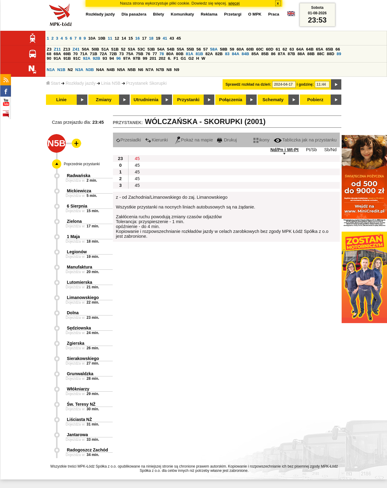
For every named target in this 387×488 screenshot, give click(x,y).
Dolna (73, 312)
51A (105, 49)
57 (205, 49)
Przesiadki (128, 139)
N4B (111, 69)
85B (265, 54)
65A (319, 49)
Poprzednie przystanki (82, 164)
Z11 (57, 49)
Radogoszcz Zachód (87, 449)
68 (49, 54)
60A (240, 49)
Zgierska (76, 343)
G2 (191, 58)
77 (155, 54)
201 (153, 58)
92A (86, 58)
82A (209, 54)
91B (67, 58)
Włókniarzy (78, 388)
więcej (234, 3)
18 (151, 38)
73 (121, 54)
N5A (121, 69)
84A (235, 54)
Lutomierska (79, 282)
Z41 (75, 49)
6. (169, 58)
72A (103, 54)
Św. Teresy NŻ (81, 404)
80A (170, 54)
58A (213, 49)
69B (67, 54)
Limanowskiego (83, 297)
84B (245, 54)
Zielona (74, 221)
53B (151, 49)
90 (49, 58)
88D (330, 54)
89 (339, 54)
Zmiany (103, 99)
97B (136, 58)
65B (329, 49)
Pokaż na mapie (194, 139)
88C (320, 54)
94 (111, 58)
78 (161, 54)
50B (95, 49)
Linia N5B (111, 83)
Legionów (77, 251)
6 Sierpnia (77, 206)
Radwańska (78, 175)
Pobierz (315, 99)
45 (178, 38)
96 (118, 58)
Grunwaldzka (80, 373)
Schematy (272, 99)
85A (255, 54)
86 (273, 54)
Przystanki (188, 99)
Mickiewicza (79, 190)
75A (129, 54)
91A (57, 58)
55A (180, 49)
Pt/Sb (311, 149)
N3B (90, 69)
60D (269, 49)
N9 (176, 69)
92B (96, 58)
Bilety (158, 14)
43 (172, 38)
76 (148, 54)
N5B (132, 69)
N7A (150, 69)
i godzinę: (305, 84)
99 (145, 58)
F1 (176, 58)
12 (116, 38)
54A (160, 49)
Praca (273, 14)
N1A (51, 69)
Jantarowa (77, 434)
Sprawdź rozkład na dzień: (248, 84)
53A (131, 49)
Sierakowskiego (83, 358)
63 (292, 49)
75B (139, 54)
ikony (261, 139)
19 (158, 38)
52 (123, 49)
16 (137, 38)
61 (278, 49)
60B (250, 49)
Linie (61, 99)
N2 (70, 69)
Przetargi (232, 14)
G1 (183, 58)
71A (83, 54)
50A (85, 49)
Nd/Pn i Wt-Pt (284, 149)
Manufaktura (79, 267)
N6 (140, 69)
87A (281, 54)
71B (93, 54)
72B (113, 54)
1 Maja (73, 236)
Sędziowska (79, 328)
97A (126, 58)
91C (76, 58)
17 (144, 38)
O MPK (255, 14)
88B (311, 54)
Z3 (49, 49)
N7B (160, 69)
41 (165, 38)
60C (259, 49)
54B (170, 49)
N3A (79, 69)
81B (199, 54)
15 (130, 38)
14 (123, 38)
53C (141, 49)
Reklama (209, 14)
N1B (61, 69)
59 (232, 49)
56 (198, 49)
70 (75, 54)
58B (223, 49)
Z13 (66, 49)
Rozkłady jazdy (80, 83)
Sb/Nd (330, 149)
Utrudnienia (146, 99)
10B (101, 38)
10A (92, 38)
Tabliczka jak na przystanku (305, 139)
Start (53, 83)
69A (57, 54)
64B (309, 49)
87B (291, 54)
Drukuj (227, 139)
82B (219, 54)
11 (110, 38)
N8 (169, 69)
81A (189, 54)
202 (162, 58)
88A (301, 54)
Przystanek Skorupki (146, 83)
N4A (100, 69)
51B (114, 49)
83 (227, 54)
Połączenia (230, 99)
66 (338, 49)
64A (300, 49)
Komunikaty (182, 14)
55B (190, 49)
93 (105, 58)
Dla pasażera (133, 14)
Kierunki (156, 139)
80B (179, 54)
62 (285, 49)
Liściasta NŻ (79, 419)
